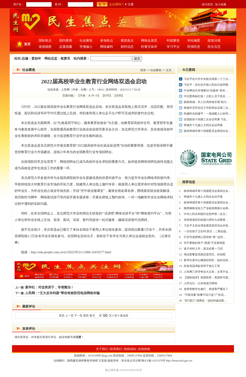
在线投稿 (144, 349)
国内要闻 (65, 40)
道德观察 (45, 46)
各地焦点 (106, 40)
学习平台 (173, 46)
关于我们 (102, 349)
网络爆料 (106, 46)
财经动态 (127, 46)
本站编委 (193, 40)
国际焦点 (45, 40)
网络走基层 (149, 40)
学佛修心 (86, 46)
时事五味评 (149, 46)
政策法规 (214, 40)
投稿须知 (130, 349)
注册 (131, 4)
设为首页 (207, 4)
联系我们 (116, 349)
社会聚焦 (86, 40)
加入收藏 (220, 4)
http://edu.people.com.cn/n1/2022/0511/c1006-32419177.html (71, 252)
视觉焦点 (127, 40)
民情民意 (193, 46)
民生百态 (214, 46)
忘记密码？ (116, 4)
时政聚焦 (173, 40)
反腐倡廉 (65, 46)
